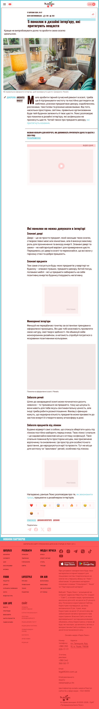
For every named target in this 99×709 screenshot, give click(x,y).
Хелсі (5, 592)
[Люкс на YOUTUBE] (10, 4)
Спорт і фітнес (45, 558)
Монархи (6, 554)
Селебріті (6, 558)
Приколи (25, 554)
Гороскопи (26, 562)
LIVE (90, 4)
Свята (24, 566)
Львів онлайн (8, 622)
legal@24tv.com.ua (68, 671)
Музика (6, 569)
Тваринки (25, 558)
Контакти (25, 635)
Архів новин (26, 639)
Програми (6, 611)
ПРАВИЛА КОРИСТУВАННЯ (27, 608)
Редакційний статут (29, 622)
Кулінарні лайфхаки (10, 588)
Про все (24, 581)
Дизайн (56, 520)
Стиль (42, 562)
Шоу (4, 562)
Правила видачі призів (27, 630)
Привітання (26, 584)
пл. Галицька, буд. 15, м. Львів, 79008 (79, 645)
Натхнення (31, 520)
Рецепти (6, 581)
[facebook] (36, 529)
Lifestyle (27, 576)
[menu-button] (4, 4)
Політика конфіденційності (28, 617)
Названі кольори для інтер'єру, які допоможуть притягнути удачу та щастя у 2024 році (60, 134)
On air (44, 576)
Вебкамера (7, 615)
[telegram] (29, 529)
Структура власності (29, 613)
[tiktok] (90, 551)
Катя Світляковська (34, 16)
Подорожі (25, 592)
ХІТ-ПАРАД (43, 592)
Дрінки (5, 584)
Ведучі (5, 607)
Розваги (27, 550)
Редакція (25, 642)
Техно (24, 588)
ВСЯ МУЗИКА (44, 581)
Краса (42, 554)
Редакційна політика (29, 626)
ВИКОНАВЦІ (44, 584)
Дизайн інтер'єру (44, 520)
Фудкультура (8, 596)
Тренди (43, 566)
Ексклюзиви (7, 566)
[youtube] (61, 556)
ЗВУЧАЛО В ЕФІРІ (45, 588)
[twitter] (42, 529)
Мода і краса (48, 550)
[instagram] (68, 551)
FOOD (6, 576)
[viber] (49, 529)
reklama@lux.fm (66, 682)
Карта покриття (9, 618)
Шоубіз (7, 550)
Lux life (7, 603)
